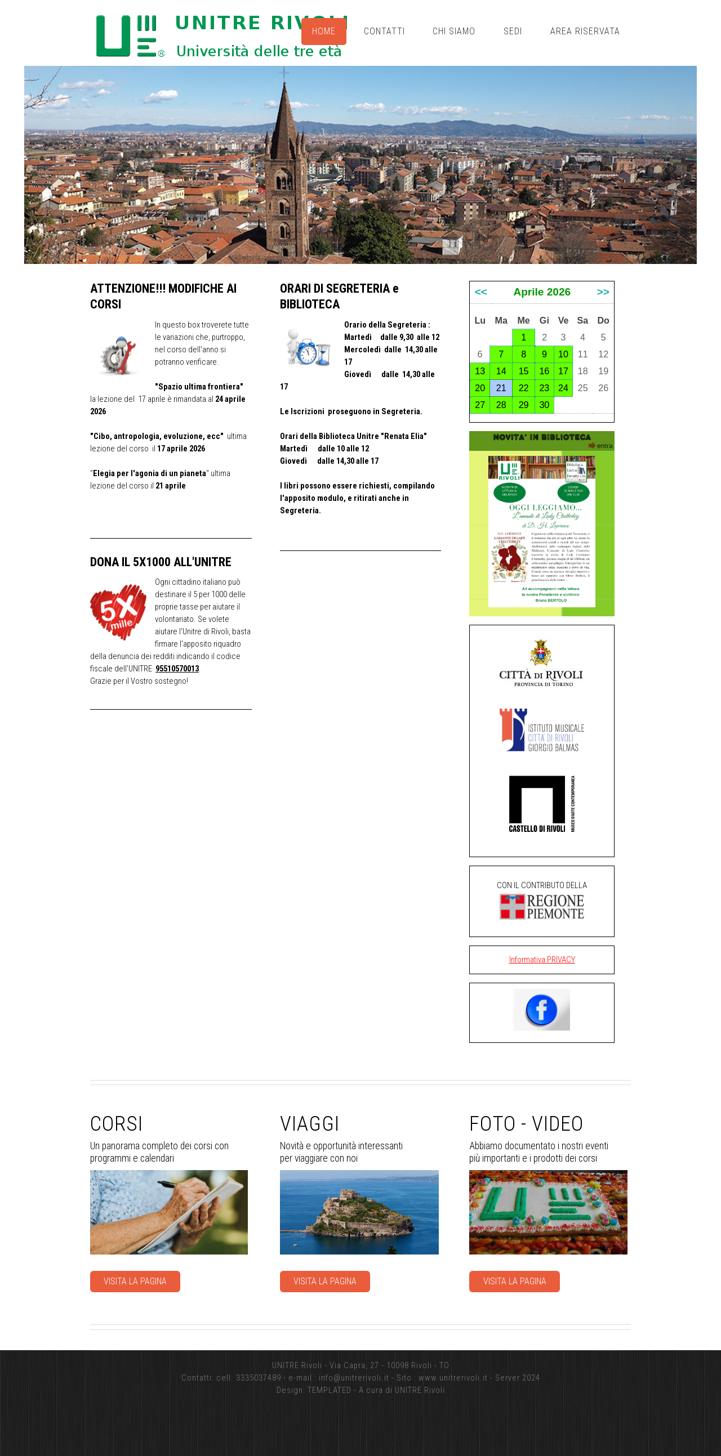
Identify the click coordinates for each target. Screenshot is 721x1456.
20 (480, 388)
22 (524, 388)
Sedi (513, 31)
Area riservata (585, 31)
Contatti (384, 31)
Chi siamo (454, 31)
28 (501, 405)
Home (324, 31)
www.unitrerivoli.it (453, 1378)
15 (524, 371)
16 (544, 371)
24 (563, 388)
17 (563, 371)
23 (544, 388)
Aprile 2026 (542, 292)
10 (563, 354)
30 (544, 405)
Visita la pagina (135, 1281)
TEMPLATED (329, 1390)
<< (481, 292)
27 (480, 405)
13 (480, 371)
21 (501, 388)
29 (524, 405)
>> (603, 292)
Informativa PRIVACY (542, 960)
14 (501, 371)
